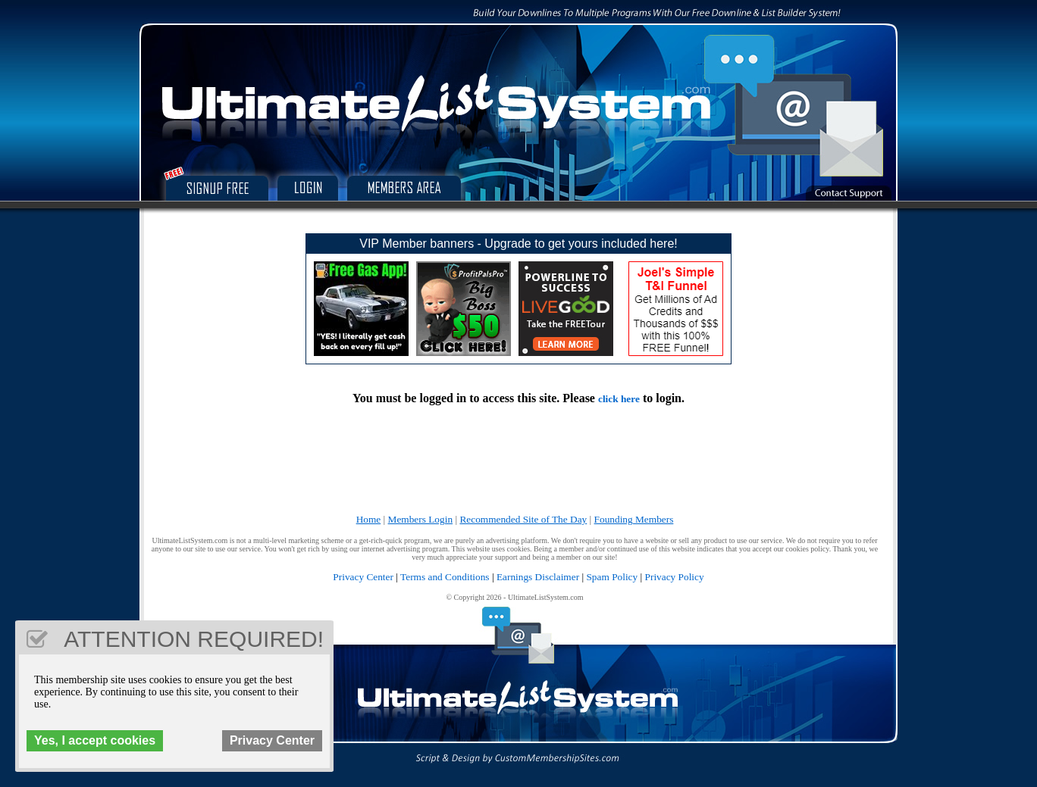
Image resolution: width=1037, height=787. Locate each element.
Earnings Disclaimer (538, 576)
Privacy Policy (674, 576)
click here (619, 398)
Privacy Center (363, 576)
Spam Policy (612, 576)
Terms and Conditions (445, 576)
